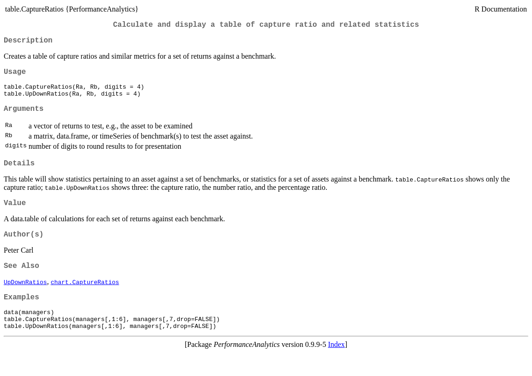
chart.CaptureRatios (85, 299)
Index (336, 368)
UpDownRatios (25, 299)
